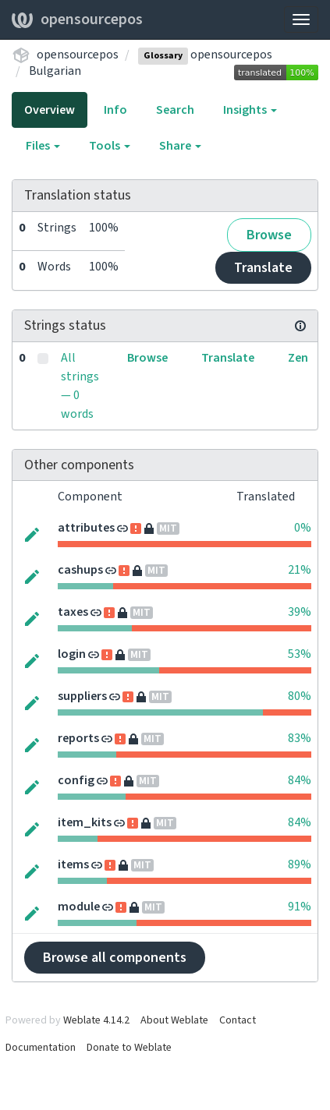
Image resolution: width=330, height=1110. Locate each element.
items (73, 864)
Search (175, 109)
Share (180, 145)
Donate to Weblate (129, 1047)
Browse (269, 235)
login (72, 654)
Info (115, 109)
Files (43, 145)
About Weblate (174, 1020)
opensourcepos (77, 19)
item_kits (85, 822)
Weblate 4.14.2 (96, 1020)
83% (299, 738)
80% (299, 696)
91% (299, 906)
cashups (80, 569)
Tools (109, 145)
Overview (49, 109)
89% (299, 864)
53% (299, 654)
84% (299, 780)
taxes (73, 611)
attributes (86, 527)
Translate (263, 268)
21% (299, 569)
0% (302, 527)
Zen (298, 357)
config (76, 780)
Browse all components (114, 957)
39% (299, 611)
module (79, 906)
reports (78, 738)
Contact (237, 1020)
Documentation (40, 1047)
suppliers (82, 696)
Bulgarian (55, 71)
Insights (250, 109)
